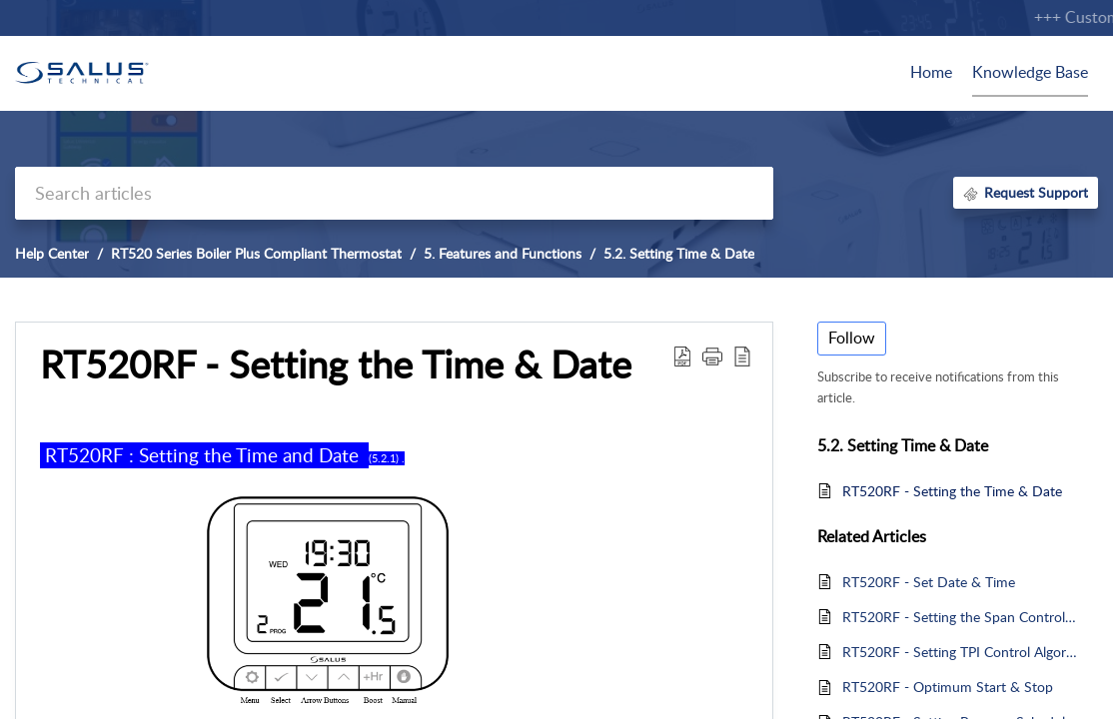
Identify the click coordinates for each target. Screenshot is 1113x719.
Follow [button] (851, 338)
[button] (712, 355)
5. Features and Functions (502, 253)
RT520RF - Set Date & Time (928, 581)
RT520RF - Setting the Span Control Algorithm (960, 616)
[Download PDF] (682, 355)
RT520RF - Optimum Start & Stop (947, 686)
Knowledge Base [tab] (1030, 72)
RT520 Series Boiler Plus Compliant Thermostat (256, 253)
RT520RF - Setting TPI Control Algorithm (960, 651)
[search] (394, 193)
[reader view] (742, 355)
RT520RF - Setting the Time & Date (335, 364)
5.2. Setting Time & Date (678, 253)
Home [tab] (931, 72)
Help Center (52, 253)
